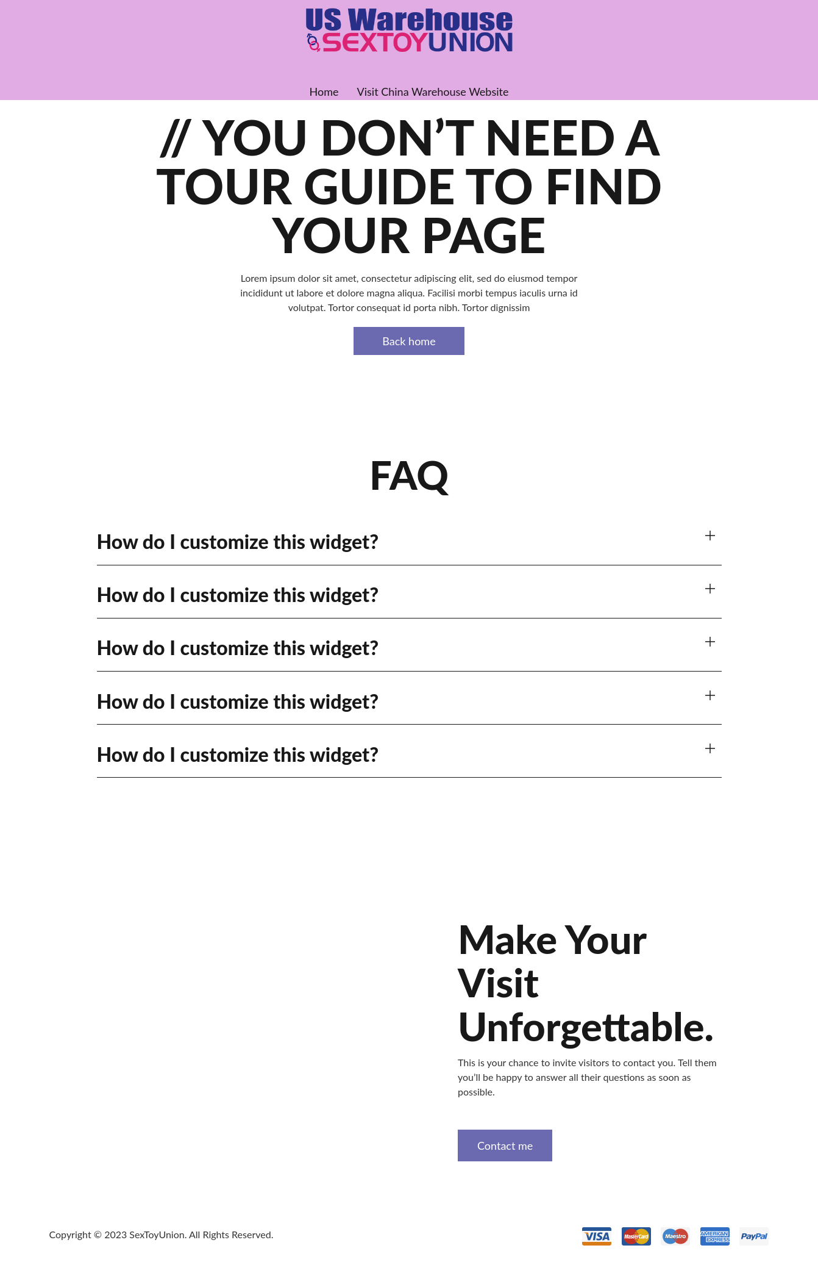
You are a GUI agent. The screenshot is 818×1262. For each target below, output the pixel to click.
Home (324, 91)
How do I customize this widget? (238, 541)
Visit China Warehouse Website (433, 91)
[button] (409, 541)
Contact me (505, 1145)
